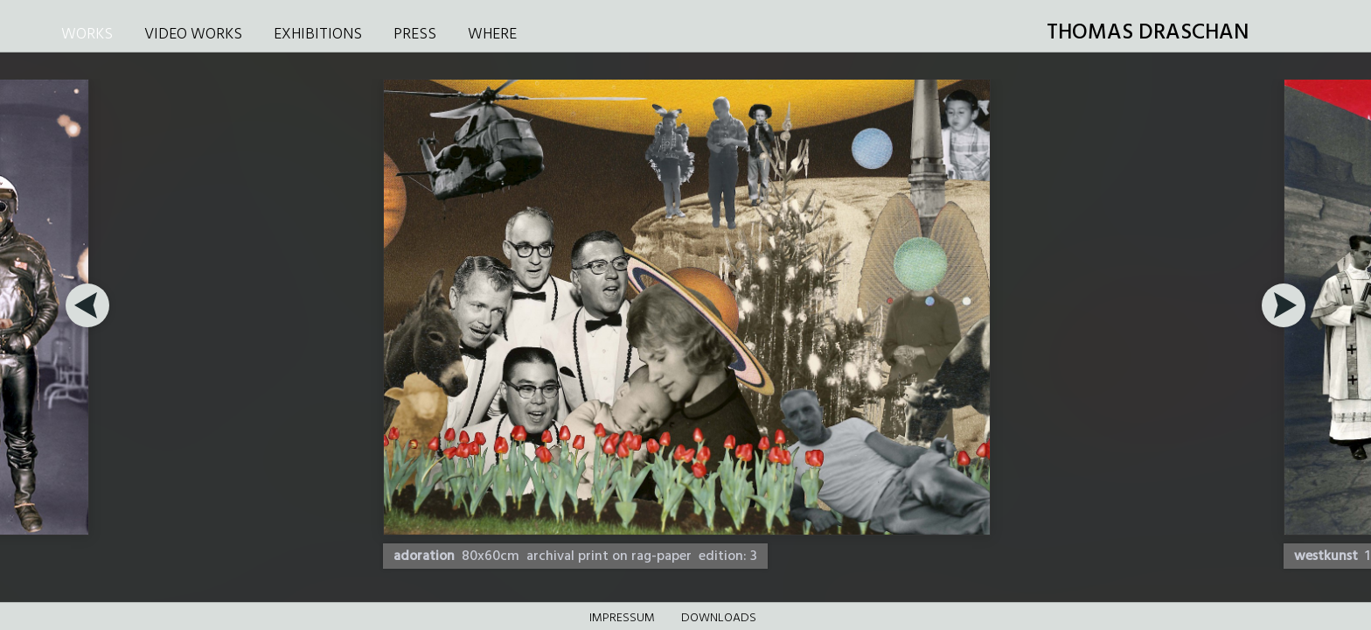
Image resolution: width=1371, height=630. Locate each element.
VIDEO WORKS (193, 34)
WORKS (87, 34)
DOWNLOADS (718, 618)
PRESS (414, 34)
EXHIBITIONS (318, 34)
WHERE (492, 34)
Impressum (622, 618)
